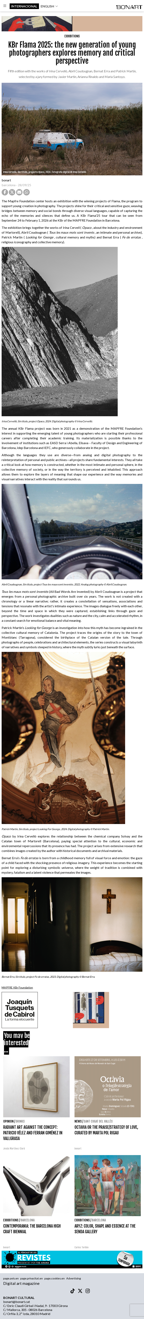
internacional (24, 6)
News (78, 1121)
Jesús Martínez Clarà (14, 1148)
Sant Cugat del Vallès (98, 1121)
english (49, 6)
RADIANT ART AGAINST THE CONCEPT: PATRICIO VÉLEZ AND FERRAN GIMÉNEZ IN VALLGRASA (32, 1133)
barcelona (8, 185)
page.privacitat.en (31, 1278)
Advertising (73, 1278)
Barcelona (27, 1220)
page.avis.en (11, 1278)
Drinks (20, 1121)
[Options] (5, 6)
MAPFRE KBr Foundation (17, 987)
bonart (6, 180)
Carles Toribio (82, 1247)
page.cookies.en (54, 1278)
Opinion (8, 1121)
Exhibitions (72, 36)
